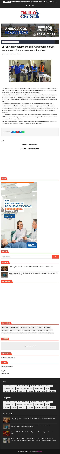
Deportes (39, 327)
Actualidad (14, 327)
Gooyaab (39, 451)
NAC (51, 330)
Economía (5, 330)
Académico (5, 327)
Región (28, 333)
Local (19, 54)
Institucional (37, 330)
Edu (11, 330)
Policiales (20, 333)
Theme (26, 451)
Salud (42, 333)
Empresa (17, 330)
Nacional (5, 333)
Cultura (31, 327)
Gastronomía (26, 330)
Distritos (47, 327)
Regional (35, 333)
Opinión (12, 333)
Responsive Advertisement (30, 346)
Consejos (24, 327)
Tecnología (50, 333)
